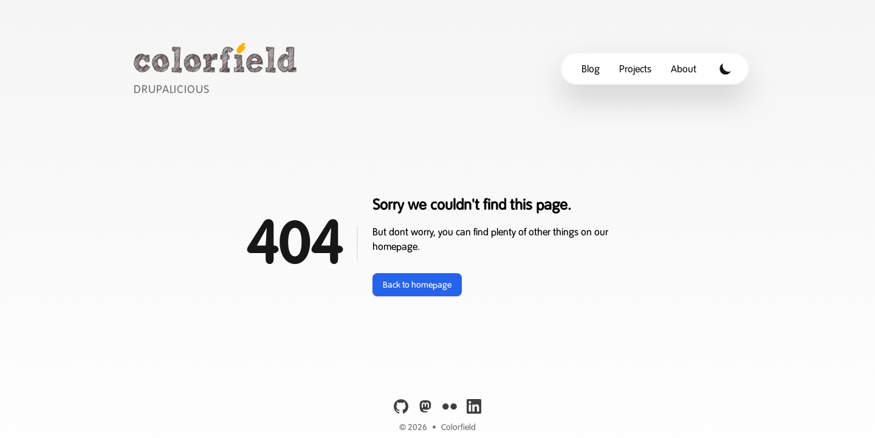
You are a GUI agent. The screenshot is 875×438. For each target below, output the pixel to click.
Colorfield (458, 427)
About (683, 68)
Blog (591, 68)
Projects (635, 68)
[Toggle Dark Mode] (725, 68)
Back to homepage (417, 285)
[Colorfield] (218, 68)
